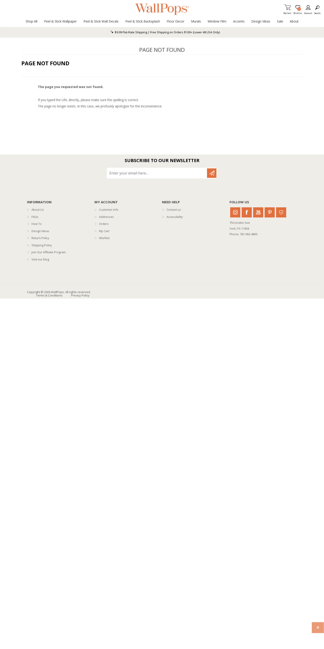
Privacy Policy (80, 295)
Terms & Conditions (49, 295)
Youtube (258, 212)
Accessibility (174, 217)
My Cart (104, 231)
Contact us (173, 210)
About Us (38, 210)
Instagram (235, 212)
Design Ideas (40, 231)
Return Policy (40, 238)
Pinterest (270, 212)
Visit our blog (40, 259)
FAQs (35, 217)
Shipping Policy (42, 245)
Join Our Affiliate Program (49, 252)
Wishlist (104, 238)
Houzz (281, 212)
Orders (104, 224)
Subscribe (211, 173)
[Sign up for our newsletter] (157, 173)
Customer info (108, 210)
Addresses (106, 217)
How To (37, 224)
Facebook (247, 212)
